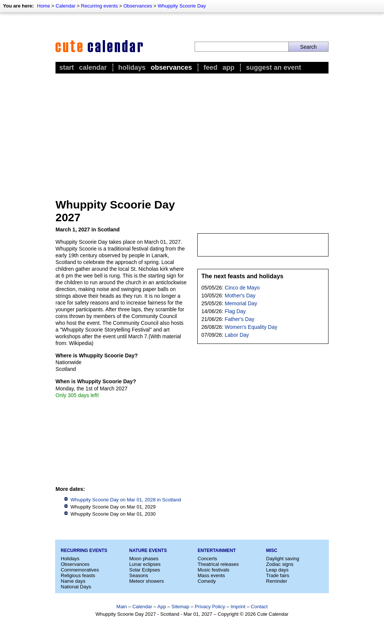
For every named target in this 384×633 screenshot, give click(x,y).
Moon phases (144, 558)
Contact (259, 606)
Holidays (132, 67)
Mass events (211, 575)
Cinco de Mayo (242, 288)
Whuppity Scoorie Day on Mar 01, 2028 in (125, 499)
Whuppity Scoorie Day (182, 6)
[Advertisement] (192, 131)
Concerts (207, 558)
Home (43, 6)
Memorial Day (241, 303)
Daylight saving (282, 558)
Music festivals (214, 570)
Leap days (277, 570)
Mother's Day (240, 295)
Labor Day (237, 335)
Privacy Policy (210, 606)
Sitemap (180, 606)
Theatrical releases (218, 564)
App (228, 67)
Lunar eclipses (145, 564)
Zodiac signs (280, 564)
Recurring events (99, 6)
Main (121, 606)
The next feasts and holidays (242, 276)
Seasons (138, 575)
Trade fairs (278, 575)
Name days (73, 581)
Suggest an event (273, 67)
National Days (76, 587)
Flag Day (235, 311)
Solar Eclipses (144, 570)
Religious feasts (78, 575)
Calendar (65, 6)
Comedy (207, 581)
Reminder (276, 581)
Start (66, 67)
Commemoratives (80, 570)
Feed (211, 67)
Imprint (238, 606)
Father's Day (239, 319)
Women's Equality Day (251, 327)
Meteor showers (146, 581)
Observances (137, 6)
